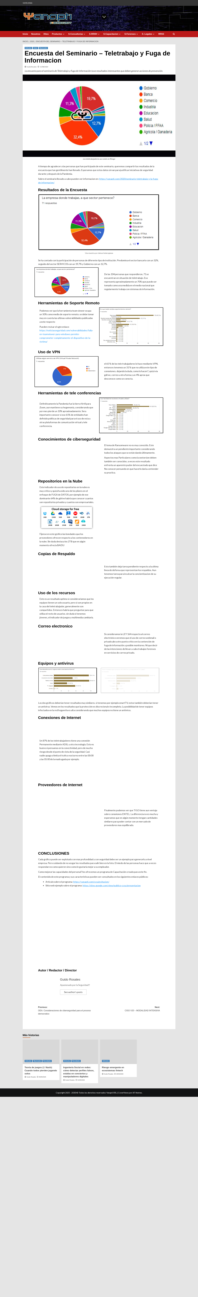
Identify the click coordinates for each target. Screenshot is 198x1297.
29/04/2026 (119, 1289)
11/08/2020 (44, 67)
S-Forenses (131, 34)
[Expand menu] (63, 34)
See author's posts (73, 1207)
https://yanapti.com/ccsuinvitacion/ (91, 1097)
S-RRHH (94, 34)
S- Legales (148, 34)
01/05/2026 (81, 1295)
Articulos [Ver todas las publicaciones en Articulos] (28, 48)
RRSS (161, 34)
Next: (129, 1225)
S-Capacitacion (112, 34)
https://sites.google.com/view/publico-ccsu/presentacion (112, 1100)
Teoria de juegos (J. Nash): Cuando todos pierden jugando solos (41, 1286)
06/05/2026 (42, 1292)
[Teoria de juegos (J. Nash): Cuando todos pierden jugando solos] (41, 1267)
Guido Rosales (32, 67)
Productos (58, 34)
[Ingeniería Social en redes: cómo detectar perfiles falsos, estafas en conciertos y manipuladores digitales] (79, 1267)
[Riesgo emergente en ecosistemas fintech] (118, 1267)
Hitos (46, 34)
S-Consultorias (77, 34)
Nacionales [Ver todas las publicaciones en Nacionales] (43, 48)
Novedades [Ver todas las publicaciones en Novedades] (47, 1276)
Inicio (25, 34)
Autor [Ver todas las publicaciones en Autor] (35, 48)
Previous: (68, 1226)
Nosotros (35, 34)
